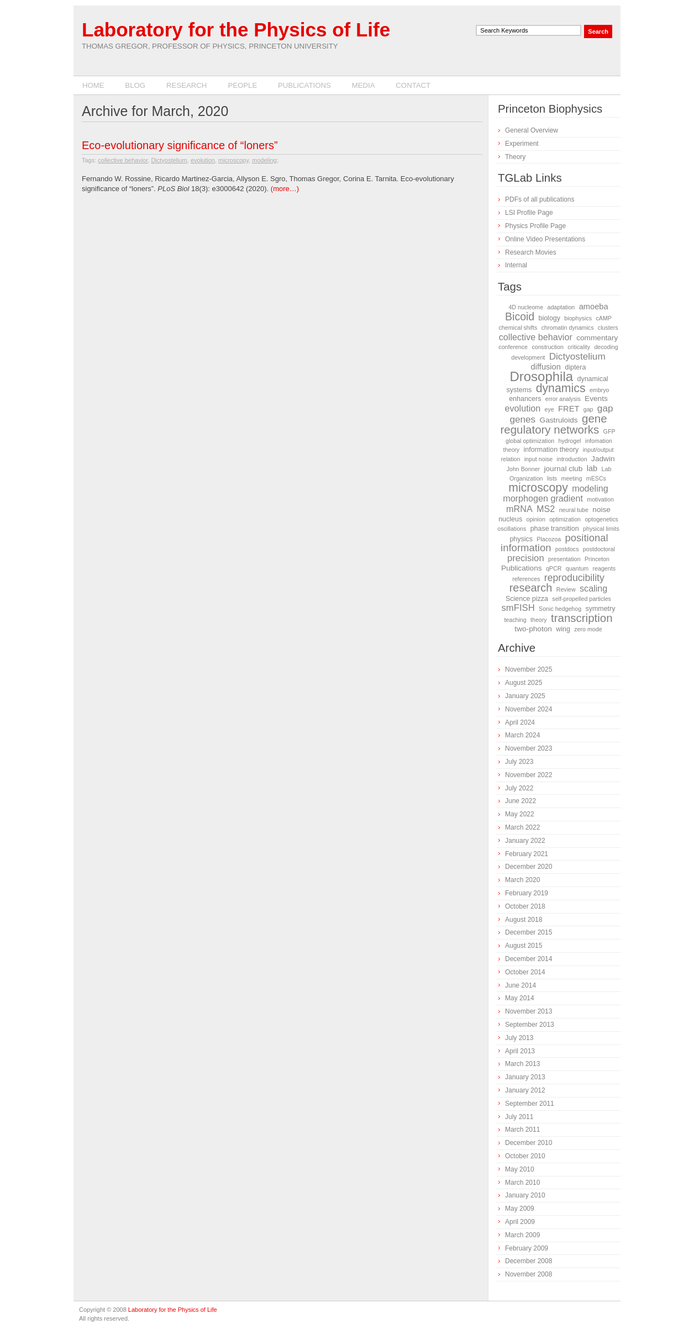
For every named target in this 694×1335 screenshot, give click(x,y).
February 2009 (526, 1248)
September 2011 (529, 1103)
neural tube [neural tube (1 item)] (573, 509)
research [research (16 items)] (531, 588)
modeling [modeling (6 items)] (590, 488)
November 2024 (528, 709)
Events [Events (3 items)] (596, 398)
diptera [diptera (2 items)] (575, 367)
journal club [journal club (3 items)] (563, 469)
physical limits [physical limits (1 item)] (601, 528)
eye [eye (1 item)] (549, 409)
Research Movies (530, 252)
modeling (264, 160)
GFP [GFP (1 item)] (609, 431)
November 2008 (528, 1274)
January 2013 (525, 1077)
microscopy (233, 160)
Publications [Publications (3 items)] (521, 568)
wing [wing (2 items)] (563, 629)
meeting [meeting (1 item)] (571, 478)
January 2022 (525, 841)
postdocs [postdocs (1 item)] (567, 549)
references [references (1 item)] (526, 579)
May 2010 (519, 1169)
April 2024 (520, 722)
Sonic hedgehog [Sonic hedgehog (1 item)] (560, 608)
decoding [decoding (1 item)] (606, 347)
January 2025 (525, 696)
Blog (135, 85)
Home (93, 85)
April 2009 (520, 1222)
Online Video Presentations (545, 239)
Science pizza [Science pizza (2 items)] (527, 599)
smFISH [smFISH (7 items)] (518, 608)
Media (363, 85)
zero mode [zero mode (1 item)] (588, 629)
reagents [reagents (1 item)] (604, 568)
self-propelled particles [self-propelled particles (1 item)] (581, 598)
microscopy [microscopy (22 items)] (538, 487)
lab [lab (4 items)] (592, 468)
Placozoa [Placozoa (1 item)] (549, 539)
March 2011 (522, 1129)
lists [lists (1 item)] (552, 478)
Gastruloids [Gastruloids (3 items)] (559, 420)
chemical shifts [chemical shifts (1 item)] (517, 327)
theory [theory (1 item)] (538, 619)
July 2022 (519, 788)
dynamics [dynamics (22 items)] (561, 388)
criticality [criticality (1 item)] (578, 347)
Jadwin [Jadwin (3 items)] (603, 459)
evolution (203, 160)
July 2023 (519, 762)
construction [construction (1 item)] (547, 347)
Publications (304, 85)
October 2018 (525, 906)
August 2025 (523, 683)
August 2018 (523, 920)
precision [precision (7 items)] (525, 558)
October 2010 (525, 1156)
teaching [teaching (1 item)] (515, 619)
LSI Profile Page (529, 213)
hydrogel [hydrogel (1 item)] (570, 440)
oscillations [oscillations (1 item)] (511, 528)
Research (186, 85)
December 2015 (528, 932)
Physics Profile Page (535, 226)
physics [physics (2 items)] (521, 539)
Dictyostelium (169, 160)
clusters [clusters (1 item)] (608, 327)
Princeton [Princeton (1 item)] (597, 559)
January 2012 (525, 1090)
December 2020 (528, 866)
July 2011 (519, 1117)
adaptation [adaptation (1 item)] (561, 307)
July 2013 (519, 1038)
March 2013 (522, 1064)
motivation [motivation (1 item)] (600, 499)
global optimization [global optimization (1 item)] (530, 440)
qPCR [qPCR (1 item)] (553, 568)
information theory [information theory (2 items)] (551, 449)
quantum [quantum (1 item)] (577, 568)
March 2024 (522, 735)
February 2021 (526, 854)
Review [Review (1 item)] (566, 589)
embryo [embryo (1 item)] (599, 390)
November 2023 (528, 748)
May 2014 (519, 998)
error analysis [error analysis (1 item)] (563, 398)
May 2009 (519, 1208)
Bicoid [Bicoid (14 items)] (519, 316)
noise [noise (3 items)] (601, 509)
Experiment (522, 143)
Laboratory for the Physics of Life (236, 29)
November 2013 (528, 1011)
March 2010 (522, 1182)
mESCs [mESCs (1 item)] (596, 478)
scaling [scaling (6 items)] (593, 588)
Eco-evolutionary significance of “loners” (180, 145)
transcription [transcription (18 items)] (582, 617)
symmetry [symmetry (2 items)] (600, 609)
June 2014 (520, 985)
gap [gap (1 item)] (588, 409)
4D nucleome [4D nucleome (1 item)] (525, 307)
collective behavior (123, 160)
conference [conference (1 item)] (513, 347)
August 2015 (523, 945)
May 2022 (519, 814)
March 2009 (522, 1235)
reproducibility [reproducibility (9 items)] (574, 577)
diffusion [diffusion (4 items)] (546, 366)
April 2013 (520, 1051)
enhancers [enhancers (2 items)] (525, 399)
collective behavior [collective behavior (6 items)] (535, 337)
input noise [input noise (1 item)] (538, 459)
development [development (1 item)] (528, 357)
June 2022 (520, 801)
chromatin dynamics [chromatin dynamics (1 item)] (567, 327)
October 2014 (525, 972)
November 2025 (528, 669)
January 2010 (525, 1195)
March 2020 (522, 880)
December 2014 (528, 959)
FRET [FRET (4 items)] (568, 408)
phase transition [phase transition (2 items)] (554, 528)
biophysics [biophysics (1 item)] (578, 318)
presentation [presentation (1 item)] (564, 559)
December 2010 (528, 1143)
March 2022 (522, 827)
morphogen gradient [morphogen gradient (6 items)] (543, 498)
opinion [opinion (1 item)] (535, 519)
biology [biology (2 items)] (549, 318)
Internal (516, 265)
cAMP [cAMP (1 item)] (603, 318)
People (242, 85)
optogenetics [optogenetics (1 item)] (601, 519)
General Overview (531, 130)
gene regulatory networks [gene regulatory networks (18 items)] (554, 424)
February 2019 (526, 893)
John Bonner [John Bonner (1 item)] (523, 469)
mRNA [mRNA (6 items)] (519, 509)
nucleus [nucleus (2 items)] (510, 519)
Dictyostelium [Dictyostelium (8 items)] (577, 356)
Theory (515, 157)
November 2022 (528, 775)
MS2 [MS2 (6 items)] (546, 509)
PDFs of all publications (539, 199)
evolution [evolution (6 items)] (522, 408)
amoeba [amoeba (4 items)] (593, 306)
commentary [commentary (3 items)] (597, 338)
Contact (413, 85)
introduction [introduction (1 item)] (572, 459)
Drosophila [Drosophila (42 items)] (541, 376)
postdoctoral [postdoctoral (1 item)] (599, 549)
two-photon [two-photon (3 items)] (533, 629)
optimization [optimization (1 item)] (565, 519)
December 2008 (528, 1261)
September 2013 (529, 1024)
